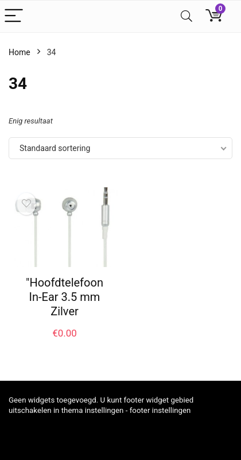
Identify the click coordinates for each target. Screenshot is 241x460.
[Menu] (14, 16)
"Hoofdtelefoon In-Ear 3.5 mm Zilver (64, 297)
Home (19, 52)
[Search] (186, 16)
